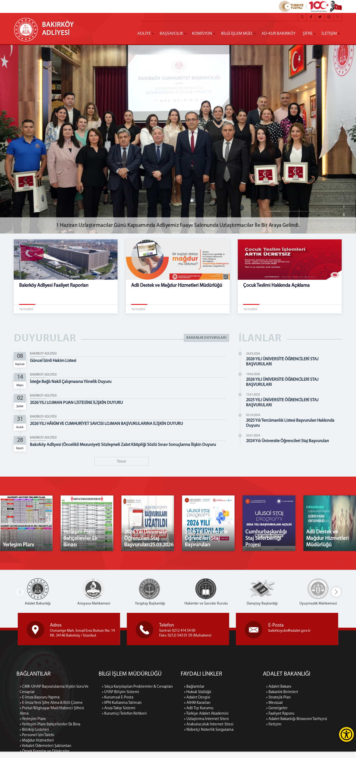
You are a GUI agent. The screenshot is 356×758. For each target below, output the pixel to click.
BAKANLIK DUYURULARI (205, 339)
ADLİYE (144, 34)
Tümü (121, 462)
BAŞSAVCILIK (171, 34)
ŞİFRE (308, 34)
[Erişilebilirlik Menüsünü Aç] (346, 734)
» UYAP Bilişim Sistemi (120, 752)
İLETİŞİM (329, 34)
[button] (336, 598)
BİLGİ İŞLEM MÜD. (237, 34)
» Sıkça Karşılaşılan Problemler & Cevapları (137, 747)
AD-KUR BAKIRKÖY (278, 34)
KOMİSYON (202, 34)
